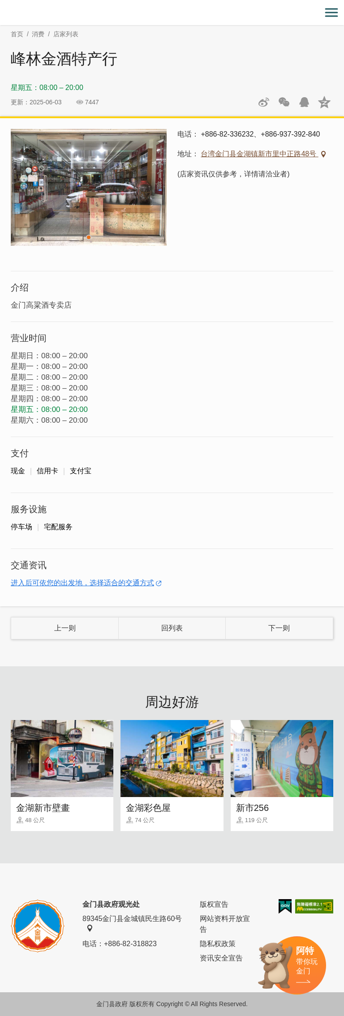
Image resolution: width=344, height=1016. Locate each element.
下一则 (279, 628)
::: (3, 5)
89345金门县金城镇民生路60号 (132, 923)
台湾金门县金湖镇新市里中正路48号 (259, 154)
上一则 (65, 628)
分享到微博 (264, 102)
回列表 (172, 628)
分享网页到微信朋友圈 (284, 102)
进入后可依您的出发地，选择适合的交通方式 (82, 583)
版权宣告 (214, 904)
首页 (17, 34)
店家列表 (65, 34)
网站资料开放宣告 (225, 924)
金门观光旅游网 (172, 13)
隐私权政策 (218, 943)
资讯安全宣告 (221, 958)
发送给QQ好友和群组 (304, 102)
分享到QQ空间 (324, 102)
